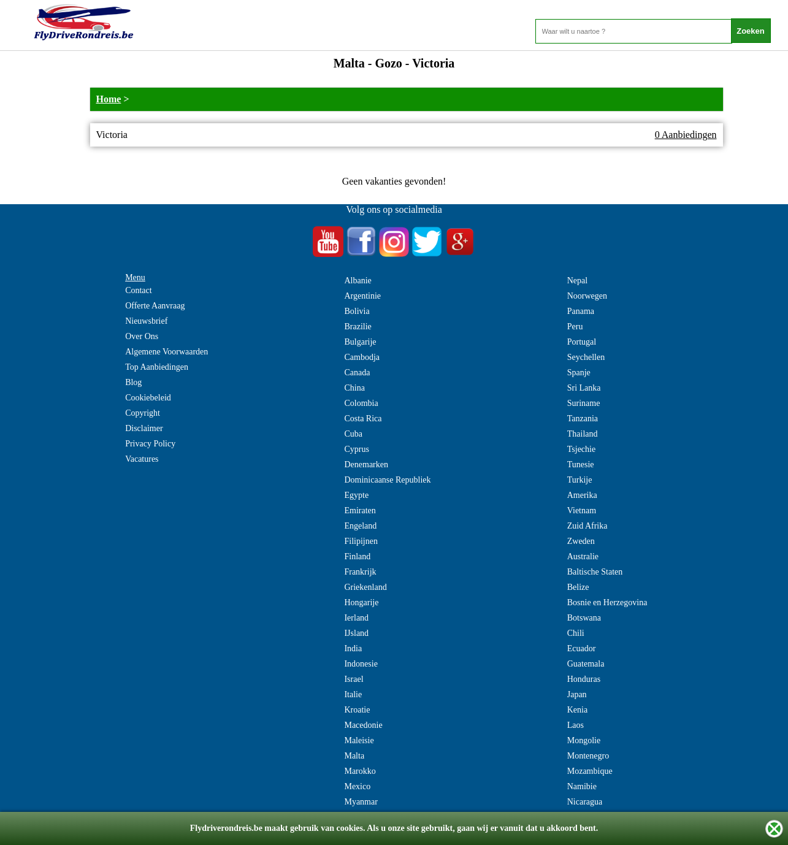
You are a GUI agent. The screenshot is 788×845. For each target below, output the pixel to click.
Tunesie (580, 464)
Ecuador (581, 648)
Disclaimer (144, 428)
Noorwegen (587, 295)
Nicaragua (585, 801)
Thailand (582, 433)
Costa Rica (362, 418)
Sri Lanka (584, 387)
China (354, 387)
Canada (357, 372)
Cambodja (362, 357)
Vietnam (581, 510)
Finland (357, 556)
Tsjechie (581, 449)
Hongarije (361, 602)
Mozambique (590, 771)
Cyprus (356, 449)
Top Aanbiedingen (156, 367)
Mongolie (583, 740)
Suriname (583, 403)
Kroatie (357, 709)
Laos (575, 725)
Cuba (353, 433)
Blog (133, 382)
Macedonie (363, 725)
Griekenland (365, 587)
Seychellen (586, 357)
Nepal (577, 280)
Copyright (142, 413)
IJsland (356, 633)
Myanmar (360, 801)
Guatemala (586, 663)
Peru (575, 326)
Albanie (357, 280)
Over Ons (141, 336)
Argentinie (362, 295)
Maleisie (358, 740)
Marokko (359, 771)
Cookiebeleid (148, 397)
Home (108, 99)
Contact (138, 290)
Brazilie (357, 326)
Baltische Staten (595, 571)
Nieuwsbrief (146, 321)
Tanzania (582, 418)
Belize (578, 587)
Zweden (581, 541)
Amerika (582, 495)
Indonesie (360, 663)
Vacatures (141, 459)
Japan (577, 694)
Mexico (357, 786)
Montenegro (588, 755)
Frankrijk (360, 571)
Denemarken (366, 464)
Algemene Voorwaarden (166, 351)
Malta (354, 755)
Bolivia (356, 311)
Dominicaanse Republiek (387, 479)
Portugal (581, 341)
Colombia (361, 403)
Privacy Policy (150, 443)
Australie (583, 556)
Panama (580, 311)
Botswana (584, 617)
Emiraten (359, 510)
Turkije (579, 479)
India (353, 648)
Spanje (579, 372)
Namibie (582, 786)
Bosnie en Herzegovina (607, 602)
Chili (575, 633)
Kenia (577, 709)
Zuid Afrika (587, 525)
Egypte (356, 495)
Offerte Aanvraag (155, 305)
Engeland (360, 525)
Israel (353, 679)
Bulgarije (360, 341)
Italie (353, 694)
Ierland (356, 617)
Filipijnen (360, 541)
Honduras (583, 679)
